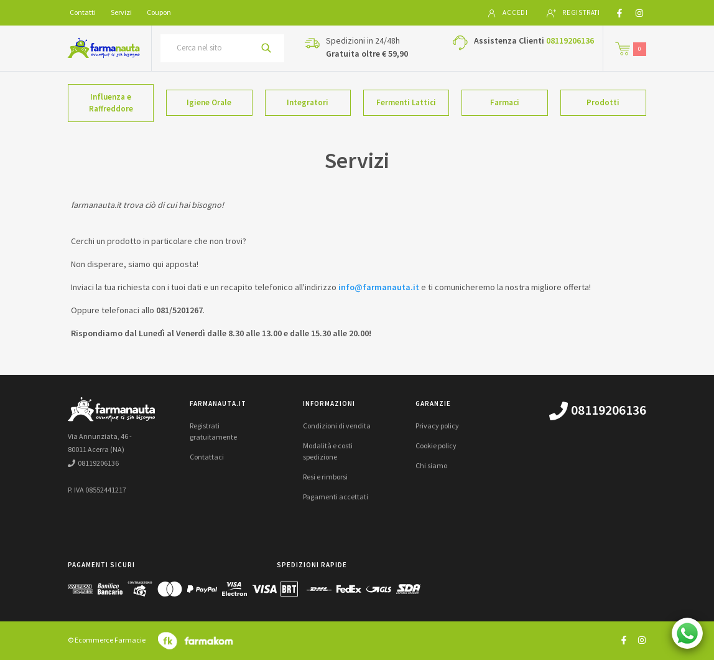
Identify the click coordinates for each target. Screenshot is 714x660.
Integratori (307, 102)
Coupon (159, 12)
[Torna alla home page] (103, 48)
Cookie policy (436, 445)
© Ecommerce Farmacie (107, 639)
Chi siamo (431, 465)
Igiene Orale (209, 102)
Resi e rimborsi (325, 476)
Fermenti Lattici (406, 102)
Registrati (573, 13)
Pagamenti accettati (335, 496)
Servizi (121, 12)
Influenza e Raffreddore (111, 103)
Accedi (507, 13)
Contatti (83, 12)
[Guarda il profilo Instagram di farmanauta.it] (642, 639)
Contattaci (207, 456)
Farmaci (504, 102)
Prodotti (602, 102)
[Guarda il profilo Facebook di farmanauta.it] (623, 639)
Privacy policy (437, 425)
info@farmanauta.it (378, 287)
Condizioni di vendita (337, 425)
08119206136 (570, 40)
